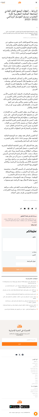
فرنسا (36, 380)
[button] (35, 414)
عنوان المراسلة (31, 261)
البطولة (36, 364)
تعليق (34, 237)
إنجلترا (36, 375)
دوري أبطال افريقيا (33, 368)
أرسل (19, 344)
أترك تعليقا (19, 269)
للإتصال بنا (35, 395)
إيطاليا (36, 378)
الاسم (34, 255)
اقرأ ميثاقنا (33, 225)
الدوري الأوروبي (34, 373)
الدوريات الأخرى (34, 383)
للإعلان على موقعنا (33, 391)
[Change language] (3, 2)
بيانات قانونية (34, 393)
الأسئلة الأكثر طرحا (34, 389)
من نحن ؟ (35, 388)
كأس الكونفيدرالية (34, 369)
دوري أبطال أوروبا (34, 371)
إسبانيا (36, 376)
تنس (36, 7)
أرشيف (36, 396)
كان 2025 (35, 361)
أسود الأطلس (34, 363)
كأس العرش (35, 366)
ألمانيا (36, 381)
